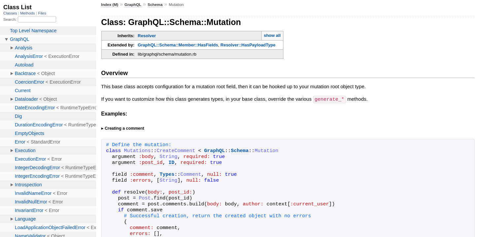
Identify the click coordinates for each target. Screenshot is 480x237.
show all (272, 35)
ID (172, 162)
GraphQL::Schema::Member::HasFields (178, 44)
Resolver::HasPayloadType (247, 44)
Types (167, 174)
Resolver (147, 35)
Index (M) (109, 4)
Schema (154, 4)
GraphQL (132, 4)
